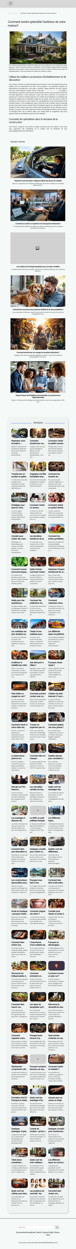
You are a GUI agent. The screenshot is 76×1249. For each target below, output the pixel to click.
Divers (16, 13)
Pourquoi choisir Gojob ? (55, 664)
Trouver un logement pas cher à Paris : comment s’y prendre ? (38, 728)
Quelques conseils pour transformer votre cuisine (56, 1131)
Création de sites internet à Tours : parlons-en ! (55, 696)
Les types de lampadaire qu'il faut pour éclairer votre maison (37, 1008)
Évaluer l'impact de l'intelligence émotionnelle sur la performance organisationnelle (38, 396)
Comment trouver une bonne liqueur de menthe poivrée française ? (19, 573)
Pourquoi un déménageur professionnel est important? (55, 946)
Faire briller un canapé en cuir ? (18, 695)
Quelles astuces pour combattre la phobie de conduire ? (56, 760)
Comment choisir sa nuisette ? (55, 1068)
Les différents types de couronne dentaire (56, 1162)
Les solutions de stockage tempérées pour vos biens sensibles (38, 266)
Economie (20, 1232)
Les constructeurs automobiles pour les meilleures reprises (19, 884)
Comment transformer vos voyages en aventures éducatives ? (38, 352)
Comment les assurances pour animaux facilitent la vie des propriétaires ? (38, 309)
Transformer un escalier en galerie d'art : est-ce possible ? (19, 478)
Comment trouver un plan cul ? (56, 975)
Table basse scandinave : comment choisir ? (19, 1162)
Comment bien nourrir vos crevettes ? (17, 1007)
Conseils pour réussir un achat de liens (56, 914)
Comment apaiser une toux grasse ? (56, 726)
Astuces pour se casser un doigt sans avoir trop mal (55, 1101)
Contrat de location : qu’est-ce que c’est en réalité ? (38, 1132)
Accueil (10, 13)
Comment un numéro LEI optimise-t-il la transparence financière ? (38, 223)
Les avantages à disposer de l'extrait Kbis (18, 820)
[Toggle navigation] (10, 3)
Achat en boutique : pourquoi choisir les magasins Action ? (19, 915)
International (30, 1232)
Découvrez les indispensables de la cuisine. (19, 976)
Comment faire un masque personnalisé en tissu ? (37, 760)
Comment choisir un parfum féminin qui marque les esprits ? (56, 509)
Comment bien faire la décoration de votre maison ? (56, 883)
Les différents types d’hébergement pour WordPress (55, 822)
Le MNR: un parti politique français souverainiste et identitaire (37, 822)
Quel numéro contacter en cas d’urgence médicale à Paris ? (56, 1039)
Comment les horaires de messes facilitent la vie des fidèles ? (56, 478)
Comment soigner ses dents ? (37, 913)
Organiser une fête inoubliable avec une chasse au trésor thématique (38, 478)
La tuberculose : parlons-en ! (18, 757)
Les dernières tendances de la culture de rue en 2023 (37, 540)
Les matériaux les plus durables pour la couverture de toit (19, 635)
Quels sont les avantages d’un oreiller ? (36, 1100)
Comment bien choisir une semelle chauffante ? (17, 946)
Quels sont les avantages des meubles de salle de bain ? (55, 791)
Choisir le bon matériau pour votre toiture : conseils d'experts (37, 635)
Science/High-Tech (48, 1234)
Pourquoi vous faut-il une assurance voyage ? (37, 884)
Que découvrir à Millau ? (36, 664)
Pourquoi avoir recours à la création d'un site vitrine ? (37, 1039)
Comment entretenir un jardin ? (35, 976)
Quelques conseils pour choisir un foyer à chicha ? (38, 851)
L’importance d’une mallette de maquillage (37, 945)
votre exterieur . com (51, 91)
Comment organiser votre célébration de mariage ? (18, 1039)
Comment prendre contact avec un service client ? (38, 696)
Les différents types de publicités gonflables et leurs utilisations (56, 635)
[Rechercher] (35, 1227)
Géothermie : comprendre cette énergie (19, 1069)
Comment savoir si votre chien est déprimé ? (19, 727)
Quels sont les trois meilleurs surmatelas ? (36, 1162)
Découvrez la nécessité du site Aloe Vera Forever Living (56, 1008)
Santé (38, 1232)
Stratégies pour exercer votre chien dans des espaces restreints (19, 509)
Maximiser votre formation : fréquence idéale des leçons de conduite (38, 180)
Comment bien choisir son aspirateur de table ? (56, 1195)
